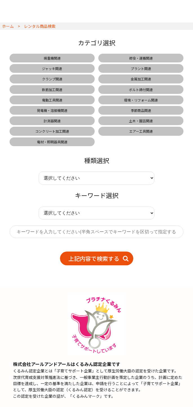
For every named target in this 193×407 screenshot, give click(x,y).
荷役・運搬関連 (141, 58)
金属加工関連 (141, 78)
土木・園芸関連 (141, 120)
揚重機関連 (52, 58)
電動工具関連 (52, 100)
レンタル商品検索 (40, 26)
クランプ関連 (52, 78)
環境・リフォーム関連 (141, 100)
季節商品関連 (141, 110)
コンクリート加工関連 (52, 131)
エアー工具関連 (141, 131)
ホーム (8, 26)
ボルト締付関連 (141, 89)
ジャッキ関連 (52, 68)
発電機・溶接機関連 (52, 110)
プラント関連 (141, 68)
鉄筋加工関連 (52, 89)
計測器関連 (52, 120)
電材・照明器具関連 (52, 141)
